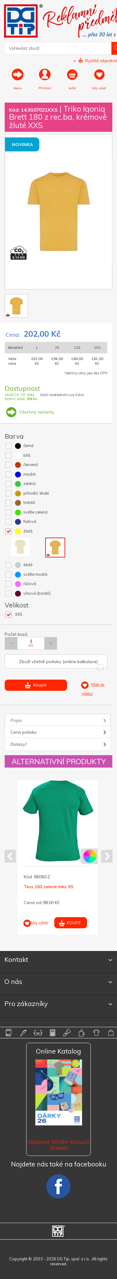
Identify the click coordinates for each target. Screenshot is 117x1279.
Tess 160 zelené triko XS (49, 886)
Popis (16, 720)
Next (106, 856)
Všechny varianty (29, 412)
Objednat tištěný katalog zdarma (59, 1145)
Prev (10, 856)
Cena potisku (24, 732)
